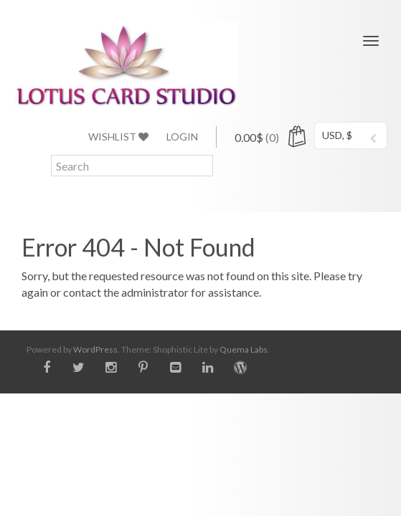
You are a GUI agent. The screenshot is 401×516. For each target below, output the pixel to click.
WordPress (95, 349)
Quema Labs (244, 349)
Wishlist (118, 136)
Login (182, 136)
